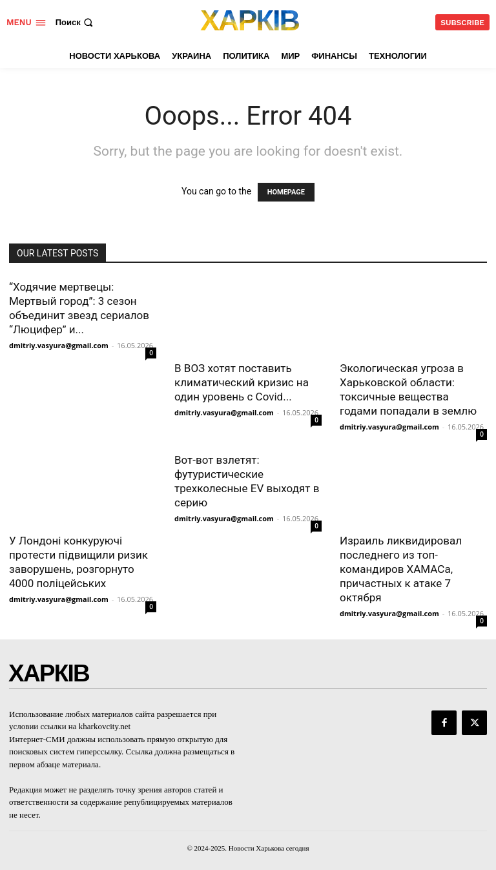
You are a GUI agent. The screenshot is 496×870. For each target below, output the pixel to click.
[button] (76, 22)
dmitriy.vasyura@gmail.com (58, 345)
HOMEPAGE (286, 192)
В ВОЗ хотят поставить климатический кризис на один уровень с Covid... (241, 382)
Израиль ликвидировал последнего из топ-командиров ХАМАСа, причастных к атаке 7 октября (401, 569)
